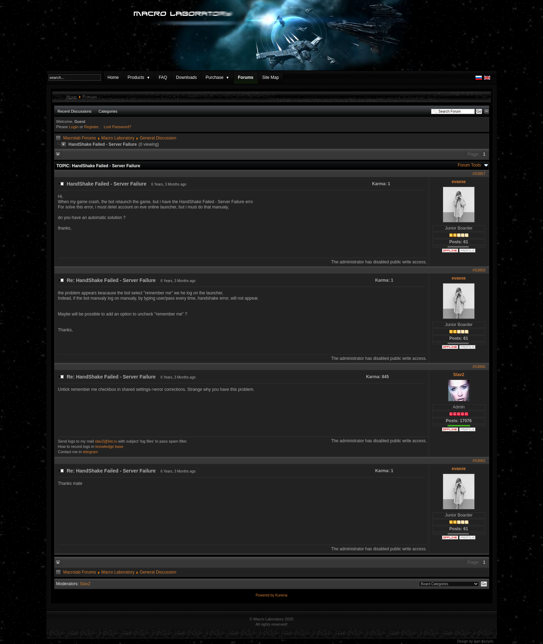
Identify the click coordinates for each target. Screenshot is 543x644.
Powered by (265, 595)
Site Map (270, 77)
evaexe (459, 181)
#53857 (479, 173)
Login (73, 127)
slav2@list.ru (106, 441)
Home (113, 77)
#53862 (479, 460)
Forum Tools (469, 165)
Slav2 (458, 374)
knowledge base (109, 446)
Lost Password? (117, 127)
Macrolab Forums (79, 138)
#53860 (479, 366)
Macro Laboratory (117, 138)
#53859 (479, 270)
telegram (90, 452)
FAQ (163, 77)
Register (91, 127)
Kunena (281, 595)
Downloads (186, 77)
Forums (245, 77)
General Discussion (158, 138)
